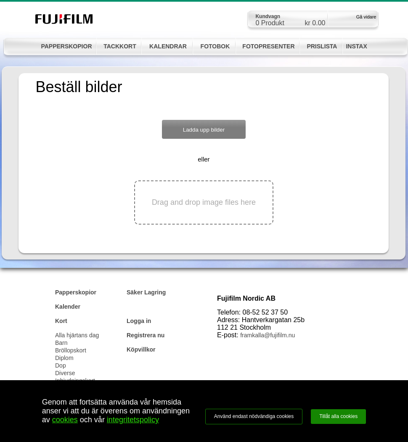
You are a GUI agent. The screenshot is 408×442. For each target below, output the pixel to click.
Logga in (139, 321)
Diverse (65, 373)
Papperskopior (75, 292)
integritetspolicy (133, 420)
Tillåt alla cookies (338, 416)
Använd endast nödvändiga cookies (254, 416)
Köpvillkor (141, 349)
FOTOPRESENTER (268, 46)
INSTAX (356, 46)
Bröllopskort (70, 350)
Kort (61, 321)
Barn (61, 342)
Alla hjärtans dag (77, 335)
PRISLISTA (322, 46)
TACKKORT (119, 46)
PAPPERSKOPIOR (66, 46)
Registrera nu (145, 335)
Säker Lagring (146, 292)
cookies (65, 420)
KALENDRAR (168, 46)
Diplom (64, 358)
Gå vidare (366, 16)
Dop (60, 365)
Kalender (67, 306)
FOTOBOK (215, 46)
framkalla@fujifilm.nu (267, 335)
